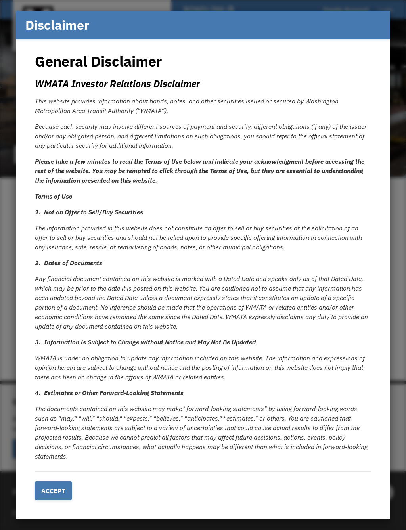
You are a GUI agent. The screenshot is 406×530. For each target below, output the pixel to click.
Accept (53, 491)
